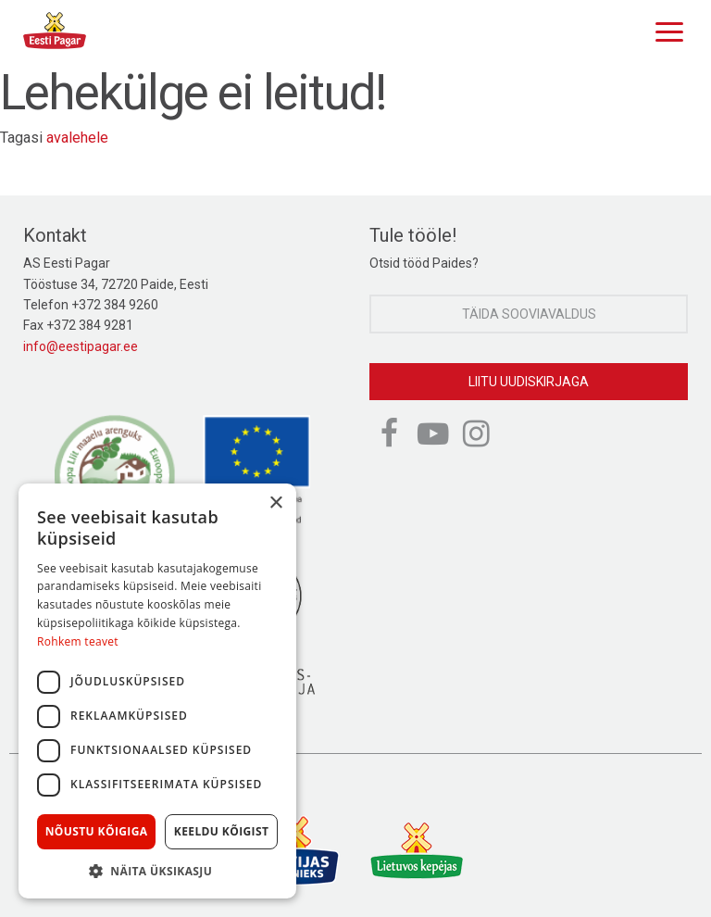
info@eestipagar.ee (80, 346)
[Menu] (664, 29)
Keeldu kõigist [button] (221, 831)
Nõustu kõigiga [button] (96, 831)
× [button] (275, 503)
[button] (157, 870)
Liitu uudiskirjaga (528, 381)
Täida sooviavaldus (529, 314)
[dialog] (157, 691)
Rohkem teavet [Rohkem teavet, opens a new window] (77, 641)
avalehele (77, 137)
